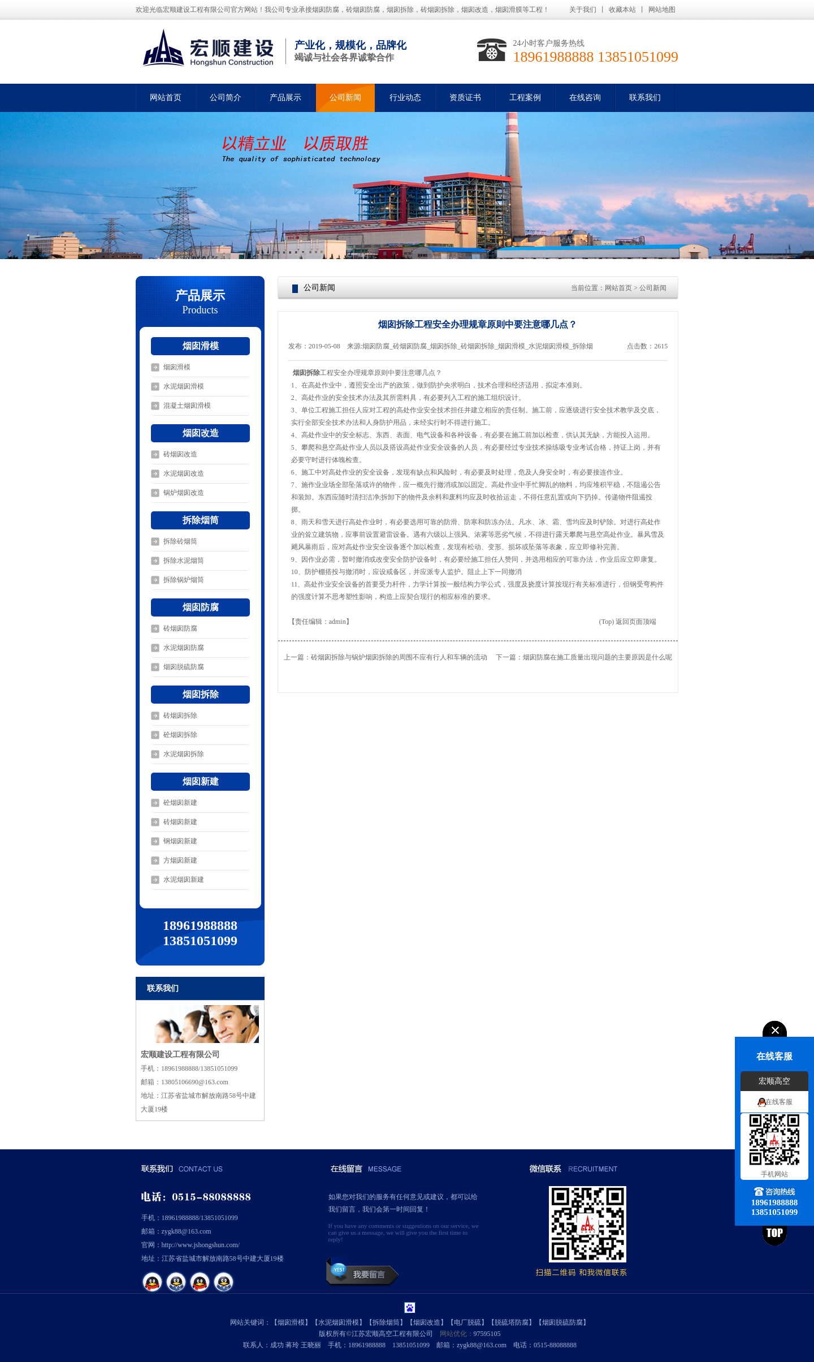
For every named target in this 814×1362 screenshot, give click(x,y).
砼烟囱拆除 (180, 735)
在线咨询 (585, 97)
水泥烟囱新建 (183, 879)
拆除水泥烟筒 (183, 560)
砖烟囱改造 (180, 454)
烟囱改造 (201, 433)
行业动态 (405, 97)
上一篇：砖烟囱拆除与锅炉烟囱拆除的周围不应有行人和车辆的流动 (385, 657)
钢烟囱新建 (180, 841)
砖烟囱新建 (180, 822)
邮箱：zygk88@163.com (176, 1231)
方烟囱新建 (180, 860)
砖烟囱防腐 (180, 628)
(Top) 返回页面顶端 (627, 622)
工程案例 (525, 97)
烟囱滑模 (201, 346)
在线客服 (779, 1102)
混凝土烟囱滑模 (187, 406)
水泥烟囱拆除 (183, 754)
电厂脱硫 (467, 1322)
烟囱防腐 (201, 607)
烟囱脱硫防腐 (183, 667)
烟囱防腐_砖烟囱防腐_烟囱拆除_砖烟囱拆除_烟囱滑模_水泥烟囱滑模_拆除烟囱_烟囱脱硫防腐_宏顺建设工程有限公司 (477, 347)
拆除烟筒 (201, 520)
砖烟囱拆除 (180, 715)
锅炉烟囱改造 (183, 493)
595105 (490, 1334)
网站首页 (165, 97)
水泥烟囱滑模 (183, 386)
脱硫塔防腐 (512, 1322)
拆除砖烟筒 (180, 541)
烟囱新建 (201, 781)
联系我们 (645, 97)
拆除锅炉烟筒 (183, 580)
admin (337, 622)
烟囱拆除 (201, 694)
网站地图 (662, 10)
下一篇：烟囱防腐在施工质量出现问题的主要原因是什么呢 (584, 657)
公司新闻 (345, 97)
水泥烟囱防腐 (183, 648)
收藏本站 (622, 10)
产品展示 (285, 97)
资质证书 (465, 97)
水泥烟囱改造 (183, 473)
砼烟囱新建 (180, 803)
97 (477, 1334)
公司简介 (225, 97)
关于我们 (582, 10)
